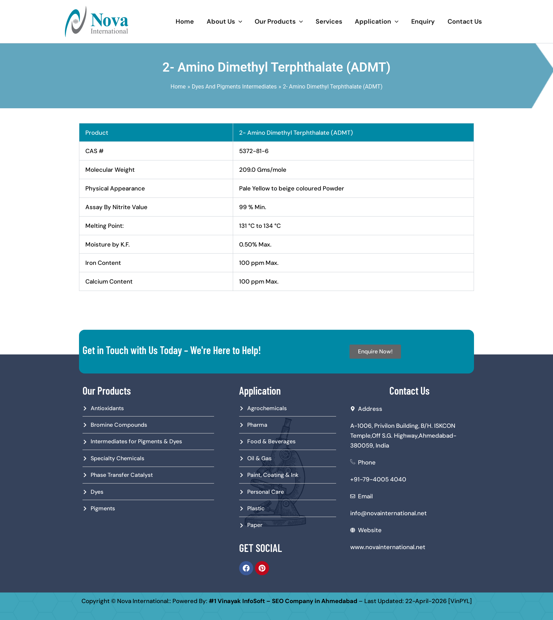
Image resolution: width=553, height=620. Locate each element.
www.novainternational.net (387, 547)
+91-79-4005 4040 (378, 479)
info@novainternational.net (388, 513)
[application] (238, 21)
